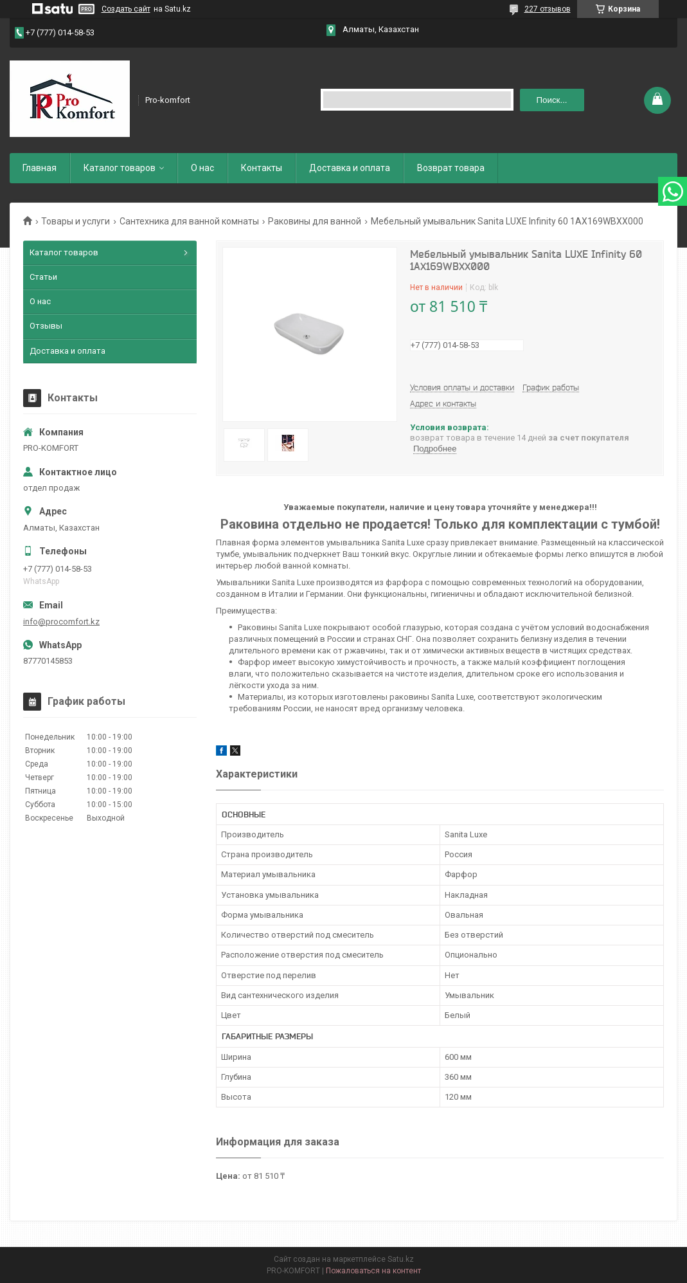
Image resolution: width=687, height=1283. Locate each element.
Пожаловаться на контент (373, 1270)
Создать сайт (126, 9)
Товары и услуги (75, 221)
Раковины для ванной (314, 221)
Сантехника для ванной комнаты (189, 221)
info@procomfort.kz (61, 621)
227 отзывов (547, 9)
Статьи (43, 277)
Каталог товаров (120, 168)
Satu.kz (401, 1259)
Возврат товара (451, 168)
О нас (202, 168)
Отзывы (46, 326)
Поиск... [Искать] (552, 100)
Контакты (261, 168)
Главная (39, 168)
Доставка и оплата (349, 168)
